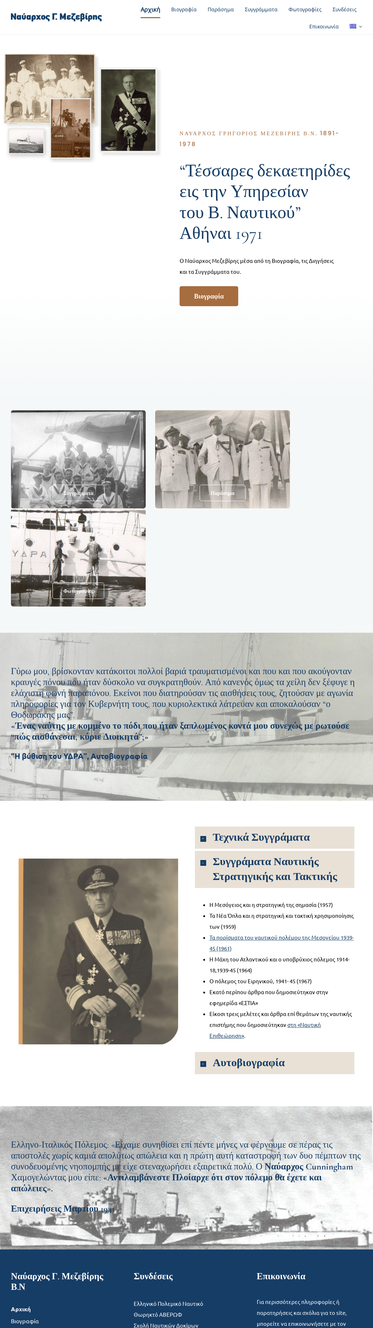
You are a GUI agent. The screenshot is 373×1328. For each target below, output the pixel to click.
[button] (274, 838)
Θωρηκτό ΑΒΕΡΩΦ (158, 1314)
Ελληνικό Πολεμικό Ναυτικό (168, 1303)
